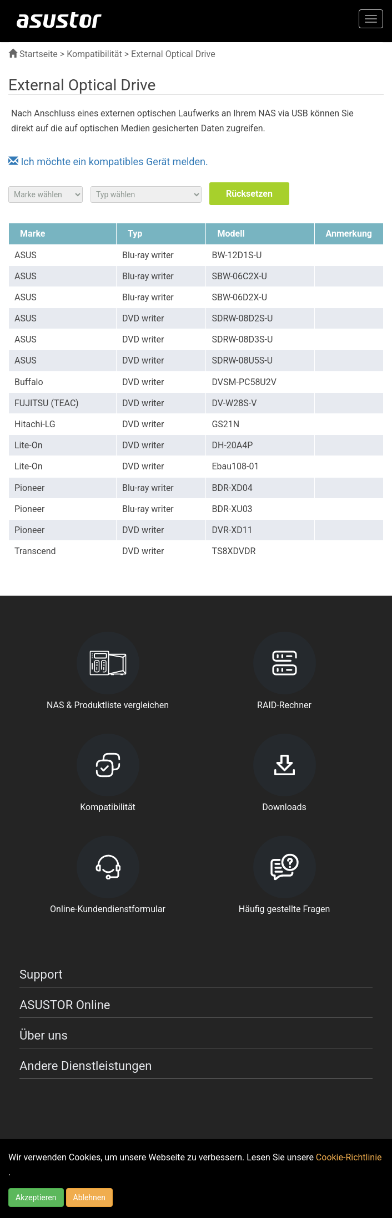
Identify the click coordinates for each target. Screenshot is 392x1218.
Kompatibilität (94, 54)
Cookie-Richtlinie (349, 1157)
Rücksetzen (249, 193)
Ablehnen (89, 1197)
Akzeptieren (36, 1197)
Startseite (33, 54)
